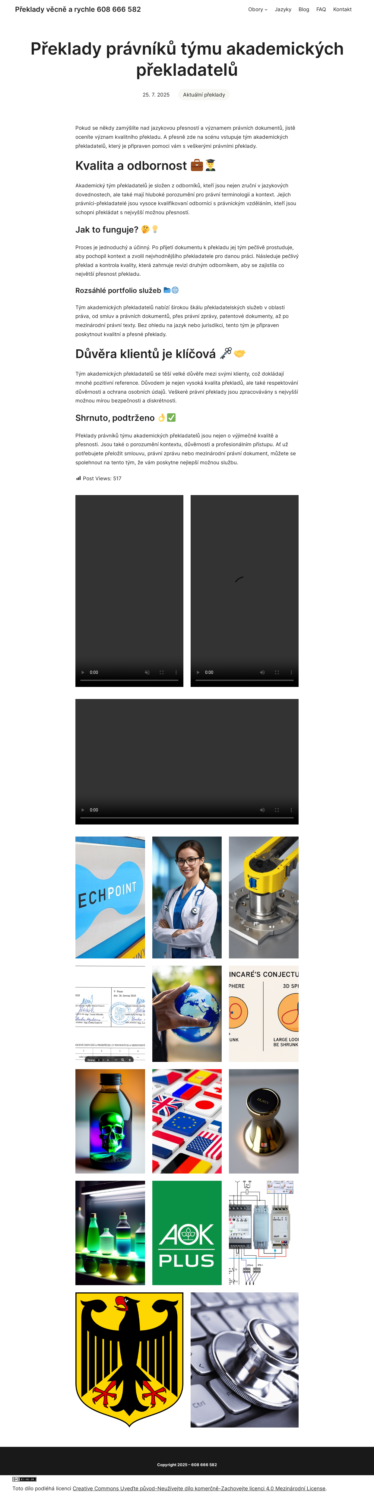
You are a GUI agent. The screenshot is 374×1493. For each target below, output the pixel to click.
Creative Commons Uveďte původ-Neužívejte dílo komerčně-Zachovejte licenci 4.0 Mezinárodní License (199, 1488)
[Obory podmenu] (266, 9)
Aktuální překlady (204, 94)
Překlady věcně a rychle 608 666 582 (78, 9)
